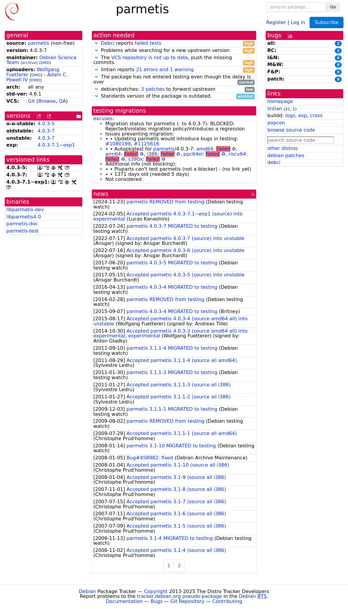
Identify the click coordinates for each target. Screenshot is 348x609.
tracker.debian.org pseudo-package (179, 596)
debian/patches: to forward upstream (174, 89)
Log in (298, 22)
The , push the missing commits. (174, 60)
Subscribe (326, 22)
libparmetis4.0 (23, 217)
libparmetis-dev (25, 209)
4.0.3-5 (46, 123)
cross (316, 115)
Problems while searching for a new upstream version (174, 50)
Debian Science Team (41, 60)
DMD (45, 62)
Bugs (157, 601)
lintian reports (174, 69)
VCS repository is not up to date (149, 57)
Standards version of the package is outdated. (174, 96)
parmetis (38, 43)
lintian (274, 108)
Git (31, 101)
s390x (135, 159)
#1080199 (118, 144)
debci (273, 162)
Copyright (156, 591)
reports (174, 43)
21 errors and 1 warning (165, 69)
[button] (96, 43)
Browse (47, 101)
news (100, 193)
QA (62, 101)
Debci (108, 43)
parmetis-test (22, 231)
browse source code (291, 130)
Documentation (124, 601)
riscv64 (237, 154)
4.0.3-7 (46, 131)
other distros (282, 148)
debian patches (285, 155)
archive (29, 62)
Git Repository (187, 601)
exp (302, 115)
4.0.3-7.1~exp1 (56, 145)
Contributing (227, 601)
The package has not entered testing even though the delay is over (174, 80)
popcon (276, 123)
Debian (87, 591)
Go (333, 7)
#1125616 (146, 144)
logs (290, 115)
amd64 (204, 149)
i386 (152, 154)
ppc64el (193, 154)
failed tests (148, 43)
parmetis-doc (22, 224)
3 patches (153, 89)
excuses (103, 118)
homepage (280, 101)
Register (276, 22)
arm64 (113, 154)
